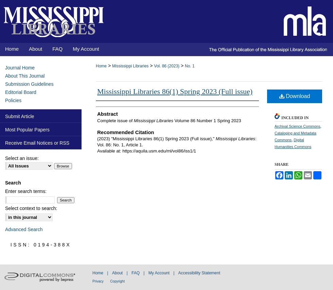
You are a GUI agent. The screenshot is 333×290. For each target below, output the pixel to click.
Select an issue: (22, 158)
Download (294, 96)
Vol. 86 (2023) (166, 66)
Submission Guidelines (29, 84)
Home (101, 66)
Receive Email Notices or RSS (37, 143)
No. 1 (190, 66)
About (117, 273)
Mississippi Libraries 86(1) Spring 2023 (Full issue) (174, 91)
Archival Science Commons (297, 126)
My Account (159, 273)
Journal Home (20, 67)
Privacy (98, 281)
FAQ (136, 273)
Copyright (117, 281)
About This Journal (25, 76)
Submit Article (19, 116)
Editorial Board (20, 92)
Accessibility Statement (199, 273)
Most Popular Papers (27, 129)
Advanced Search (24, 229)
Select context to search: (31, 208)
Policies (13, 100)
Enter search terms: (26, 191)
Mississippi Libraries (130, 66)
